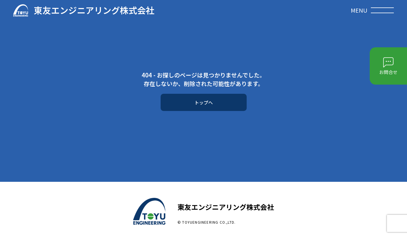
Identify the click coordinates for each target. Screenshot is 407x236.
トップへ (203, 102)
